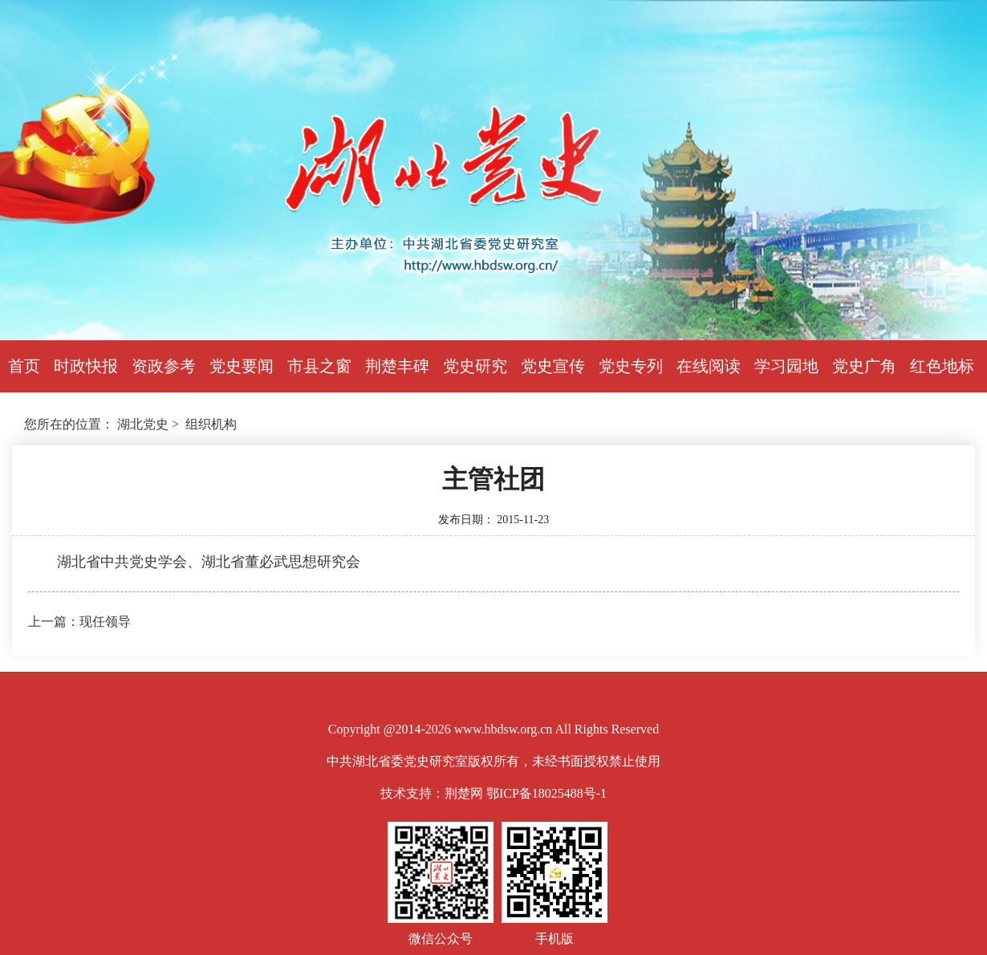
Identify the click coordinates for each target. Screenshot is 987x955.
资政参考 (164, 366)
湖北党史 (143, 424)
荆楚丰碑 (397, 366)
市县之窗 (319, 366)
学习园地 (786, 366)
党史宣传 (553, 366)
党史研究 (475, 366)
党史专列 (631, 366)
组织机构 (211, 424)
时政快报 (86, 366)
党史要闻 (241, 366)
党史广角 (864, 366)
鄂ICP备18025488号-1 (546, 793)
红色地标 (942, 366)
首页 (24, 366)
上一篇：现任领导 (79, 621)
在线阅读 (708, 366)
